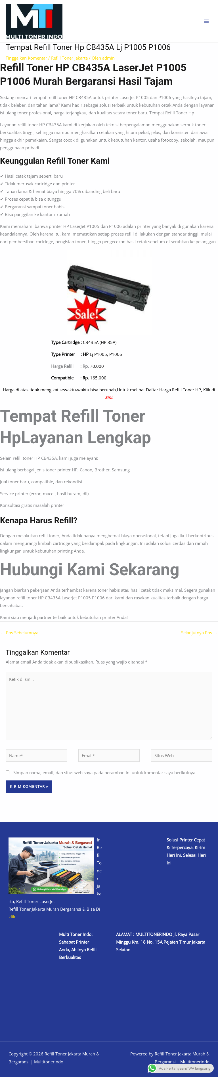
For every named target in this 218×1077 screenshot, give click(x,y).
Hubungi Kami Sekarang (89, 569)
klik (12, 916)
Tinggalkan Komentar (26, 58)
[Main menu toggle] (206, 21)
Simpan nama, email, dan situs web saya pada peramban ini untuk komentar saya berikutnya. (104, 772)
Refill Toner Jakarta (69, 58)
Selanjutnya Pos (199, 632)
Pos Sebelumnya (19, 632)
